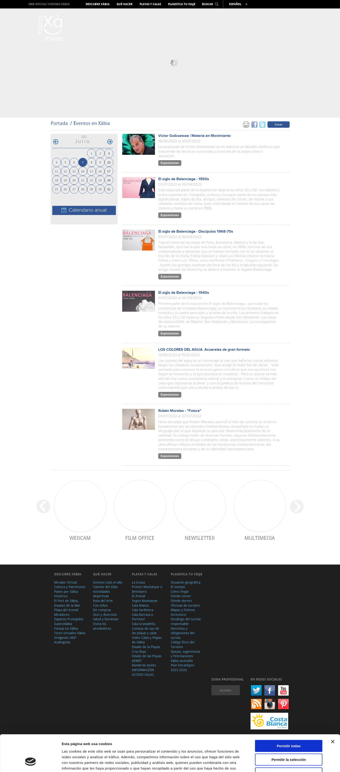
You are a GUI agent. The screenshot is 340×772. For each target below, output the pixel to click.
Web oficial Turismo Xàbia (49, 4)
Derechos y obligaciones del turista (183, 633)
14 (82, 171)
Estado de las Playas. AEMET (147, 658)
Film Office (139, 537)
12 (65, 171)
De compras (102, 610)
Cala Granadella (143, 623)
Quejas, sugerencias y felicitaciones (185, 653)
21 (82, 180)
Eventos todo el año (107, 582)
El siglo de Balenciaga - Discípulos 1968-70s (195, 231)
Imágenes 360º (65, 637)
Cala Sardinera (142, 610)
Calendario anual (84, 210)
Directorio (178, 614)
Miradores (61, 614)
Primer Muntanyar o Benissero (147, 589)
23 (100, 180)
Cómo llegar (180, 591)
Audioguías (62, 642)
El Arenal (138, 596)
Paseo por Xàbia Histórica (66, 593)
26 (65, 189)
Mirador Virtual (65, 582)
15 (91, 171)
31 (108, 189)
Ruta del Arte (103, 600)
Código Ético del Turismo (182, 644)
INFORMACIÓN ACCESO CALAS (143, 672)
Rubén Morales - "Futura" (179, 411)
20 (74, 180)
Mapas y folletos (183, 610)
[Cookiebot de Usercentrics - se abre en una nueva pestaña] (30, 762)
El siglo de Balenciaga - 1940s (183, 292)
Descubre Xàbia (97, 4)
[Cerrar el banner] (332, 710)
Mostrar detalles (255, 763)
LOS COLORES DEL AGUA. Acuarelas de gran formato (204, 349)
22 (91, 180)
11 (56, 171)
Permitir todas (289, 714)
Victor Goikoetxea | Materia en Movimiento (194, 136)
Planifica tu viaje (181, 4)
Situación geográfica (185, 582)
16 (100, 171)
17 (108, 171)
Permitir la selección (288, 728)
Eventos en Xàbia (91, 123)
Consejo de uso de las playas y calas (145, 630)
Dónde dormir (181, 600)
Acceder (226, 690)
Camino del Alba (105, 587)
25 (56, 189)
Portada (59, 123)
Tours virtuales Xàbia (69, 633)
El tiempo (178, 587)
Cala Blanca (140, 605)
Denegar (289, 742)
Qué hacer (125, 4)
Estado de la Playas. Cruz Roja (146, 649)
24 (108, 180)
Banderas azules (144, 665)
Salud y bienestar (106, 619)
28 (82, 189)
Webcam (80, 537)
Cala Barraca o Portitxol (142, 616)
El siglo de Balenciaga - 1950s (183, 179)
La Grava (138, 582)
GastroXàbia (63, 623)
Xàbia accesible (182, 660)
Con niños (100, 605)
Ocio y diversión (105, 614)
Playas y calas (150, 4)
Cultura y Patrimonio (69, 587)
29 (91, 189)
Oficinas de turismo (185, 605)
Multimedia (259, 537)
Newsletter (200, 537)
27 (74, 189)
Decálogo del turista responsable (186, 621)
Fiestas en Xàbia (66, 628)
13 (74, 171)
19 (65, 180)
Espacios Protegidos (68, 619)
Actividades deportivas (101, 593)
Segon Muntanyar (145, 600)
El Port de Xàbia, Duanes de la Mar (67, 603)
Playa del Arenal (66, 610)
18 (56, 180)
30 (100, 189)
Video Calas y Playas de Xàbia (147, 640)
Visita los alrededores (102, 626)
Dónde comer (181, 596)
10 (108, 162)
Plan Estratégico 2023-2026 (182, 667)
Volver (279, 124)
